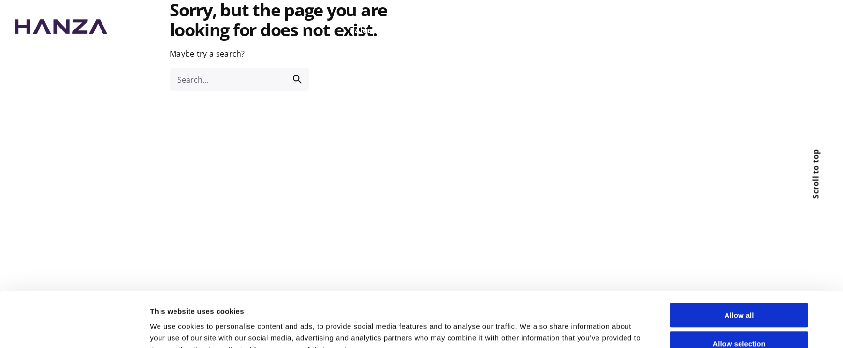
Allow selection (738, 292)
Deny (739, 320)
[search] (297, 79)
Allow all (739, 263)
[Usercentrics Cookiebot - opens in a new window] (86, 329)
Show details (531, 329)
